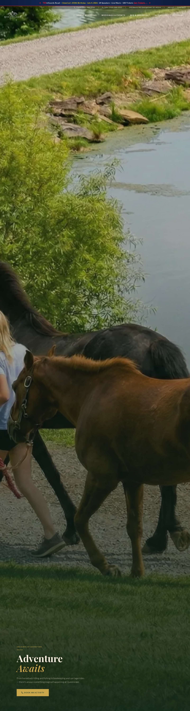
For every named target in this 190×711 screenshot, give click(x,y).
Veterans (178, 15)
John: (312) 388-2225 (112, 7)
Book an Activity (32, 693)
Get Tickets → (141, 3)
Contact (181, 7)
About (171, 7)
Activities (161, 15)
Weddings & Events (113, 15)
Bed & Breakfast (140, 15)
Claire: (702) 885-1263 (84, 7)
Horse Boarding (87, 15)
